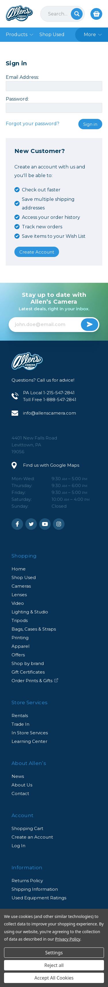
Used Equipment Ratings (39, 897)
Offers (18, 655)
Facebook (17, 524)
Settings (54, 952)
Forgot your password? (32, 123)
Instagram (59, 524)
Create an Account (32, 837)
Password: (17, 99)
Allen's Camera (19, 13)
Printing (20, 637)
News (18, 776)
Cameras (21, 586)
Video (18, 603)
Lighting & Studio (30, 612)
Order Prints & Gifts (35, 680)
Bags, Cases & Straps (34, 629)
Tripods (20, 620)
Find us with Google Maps (51, 465)
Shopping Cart (27, 828)
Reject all (54, 965)
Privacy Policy (67, 939)
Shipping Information (35, 889)
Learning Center (29, 741)
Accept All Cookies (54, 978)
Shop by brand (28, 663)
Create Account (36, 252)
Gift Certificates (28, 672)
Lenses (19, 594)
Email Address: (22, 77)
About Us (22, 785)
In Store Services (30, 732)
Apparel (20, 646)
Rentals (20, 715)
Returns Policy (27, 880)
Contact (20, 793)
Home (19, 569)
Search (77, 14)
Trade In (20, 724)
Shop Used (24, 577)
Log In (18, 845)
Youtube (45, 524)
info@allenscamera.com (49, 413)
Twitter (31, 524)
